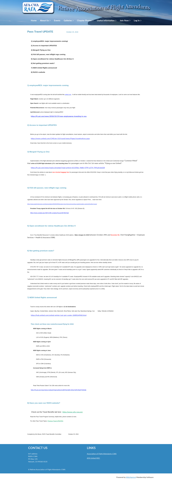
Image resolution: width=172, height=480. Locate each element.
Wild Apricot (131, 477)
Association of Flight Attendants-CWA (101, 454)
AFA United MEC (93, 458)
